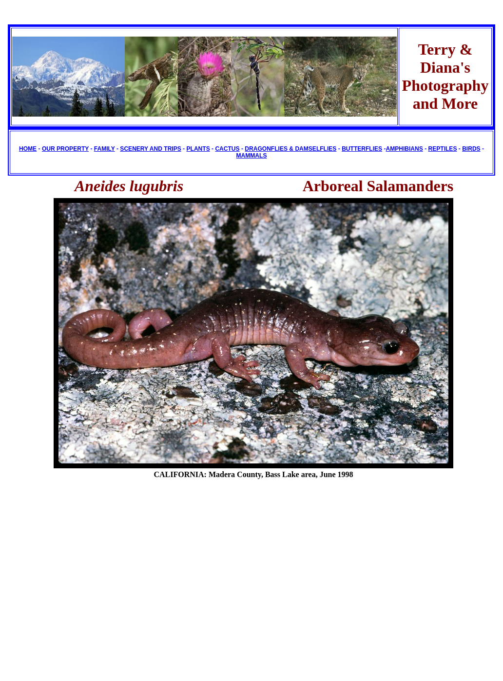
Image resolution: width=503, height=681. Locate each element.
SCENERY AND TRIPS (150, 148)
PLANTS (198, 148)
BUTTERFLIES (362, 148)
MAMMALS (251, 155)
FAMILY (104, 148)
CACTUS (227, 148)
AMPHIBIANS (404, 148)
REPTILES (442, 148)
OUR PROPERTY (65, 148)
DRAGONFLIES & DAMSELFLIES (290, 148)
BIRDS (471, 148)
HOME (28, 148)
